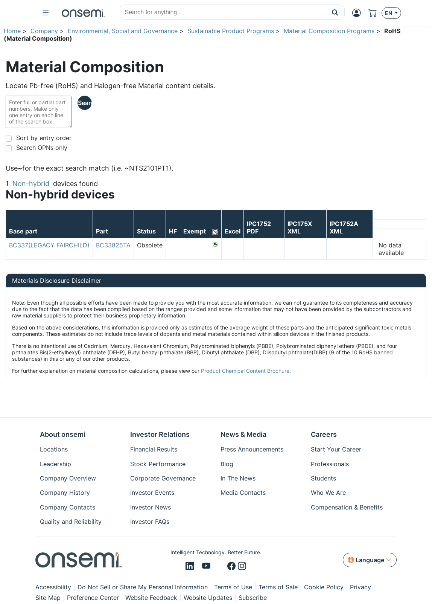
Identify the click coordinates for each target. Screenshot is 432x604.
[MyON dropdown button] (356, 12)
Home (12, 31)
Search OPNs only (41, 147)
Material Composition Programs (329, 31)
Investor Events (152, 492)
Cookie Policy (324, 587)
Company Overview (68, 478)
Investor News (150, 507)
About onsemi (62, 434)
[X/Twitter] (220, 566)
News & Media (243, 434)
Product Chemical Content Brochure (245, 371)
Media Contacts (243, 492)
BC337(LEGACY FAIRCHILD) (49, 245)
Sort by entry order (43, 138)
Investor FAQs (149, 521)
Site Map (48, 597)
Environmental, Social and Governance (123, 31)
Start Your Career (336, 449)
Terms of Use (233, 587)
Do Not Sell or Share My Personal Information (143, 587)
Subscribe (253, 597)
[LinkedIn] (191, 566)
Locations (54, 449)
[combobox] (223, 12)
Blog (227, 464)
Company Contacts (67, 507)
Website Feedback (151, 597)
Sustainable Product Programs (230, 31)
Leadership (55, 464)
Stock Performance (158, 464)
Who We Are (328, 492)
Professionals (330, 464)
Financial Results (153, 449)
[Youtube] (207, 566)
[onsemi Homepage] (83, 13)
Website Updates (208, 597)
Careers (324, 434)
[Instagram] (242, 566)
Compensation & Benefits (347, 507)
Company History (65, 492)
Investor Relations (160, 434)
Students (323, 478)
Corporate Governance (163, 478)
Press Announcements (252, 449)
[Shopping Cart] (373, 13)
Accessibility (53, 587)
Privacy (360, 587)
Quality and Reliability (71, 521)
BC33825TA (113, 245)
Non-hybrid (30, 184)
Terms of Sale (278, 587)
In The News (238, 478)
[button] (335, 12)
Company (44, 31)
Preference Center (93, 597)
